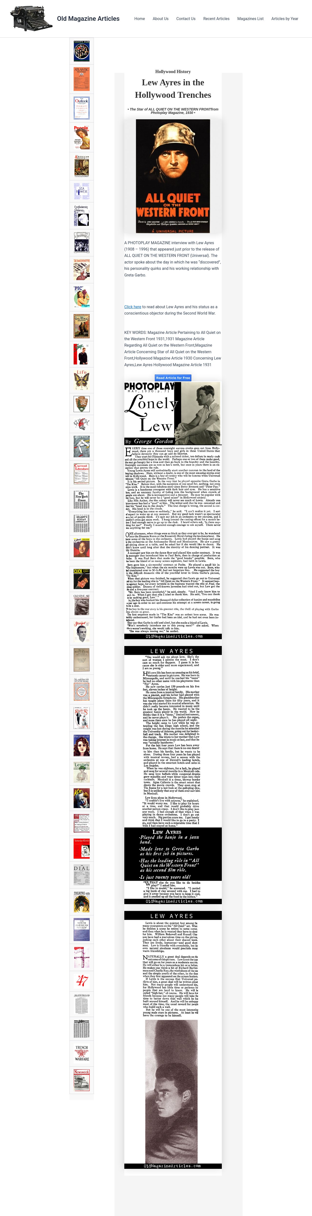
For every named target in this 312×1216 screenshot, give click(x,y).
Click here (132, 307)
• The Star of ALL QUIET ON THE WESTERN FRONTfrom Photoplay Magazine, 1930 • (172, 111)
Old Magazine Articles (88, 18)
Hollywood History (173, 71)
